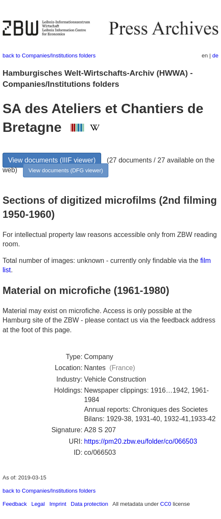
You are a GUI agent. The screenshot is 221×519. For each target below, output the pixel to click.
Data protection (89, 504)
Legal (38, 504)
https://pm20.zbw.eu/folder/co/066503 (140, 441)
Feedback (15, 504)
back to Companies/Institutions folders (49, 55)
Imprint (57, 504)
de (215, 55)
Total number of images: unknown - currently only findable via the (101, 260)
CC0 (165, 504)
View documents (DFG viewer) (65, 170)
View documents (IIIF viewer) (52, 160)
